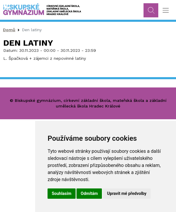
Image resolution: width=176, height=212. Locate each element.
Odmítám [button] (89, 193)
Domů (9, 29)
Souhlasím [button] (61, 193)
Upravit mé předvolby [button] (126, 193)
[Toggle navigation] (165, 10)
